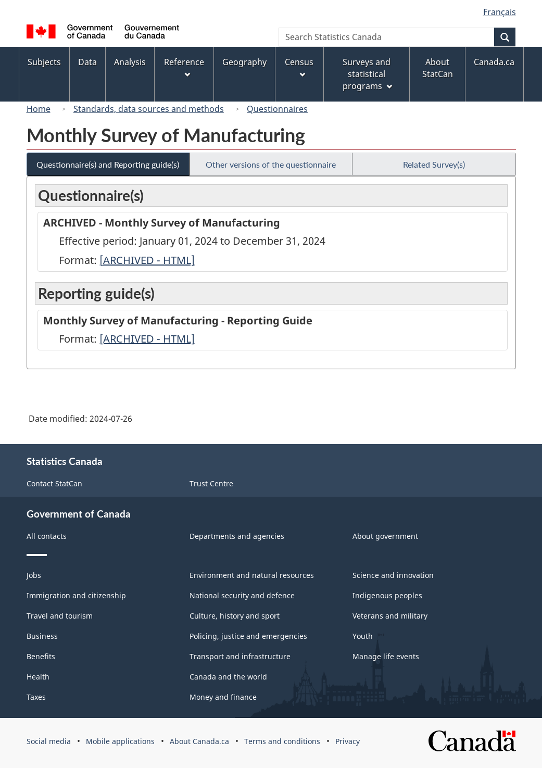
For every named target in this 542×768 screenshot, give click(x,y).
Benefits (41, 656)
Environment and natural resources (252, 575)
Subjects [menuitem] (44, 62)
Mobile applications (120, 741)
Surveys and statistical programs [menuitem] (367, 74)
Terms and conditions (282, 741)
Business (42, 636)
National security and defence (242, 595)
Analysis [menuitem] (130, 62)
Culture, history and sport (235, 616)
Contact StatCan (54, 483)
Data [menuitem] (87, 62)
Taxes (36, 697)
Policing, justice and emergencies (248, 636)
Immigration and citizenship (76, 595)
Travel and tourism (60, 616)
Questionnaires (277, 109)
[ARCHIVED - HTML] (147, 260)
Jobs (34, 575)
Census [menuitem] (299, 67)
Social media (49, 741)
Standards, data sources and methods (148, 109)
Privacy (347, 741)
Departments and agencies (237, 536)
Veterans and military (389, 616)
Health (38, 677)
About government (385, 536)
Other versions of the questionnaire (271, 164)
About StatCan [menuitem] (437, 68)
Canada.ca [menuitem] (494, 62)
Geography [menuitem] (244, 62)
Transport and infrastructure (240, 656)
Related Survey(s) (434, 164)
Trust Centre (211, 483)
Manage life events (385, 656)
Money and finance (223, 697)
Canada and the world (228, 677)
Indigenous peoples (387, 595)
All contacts (47, 536)
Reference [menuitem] (184, 67)
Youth (362, 636)
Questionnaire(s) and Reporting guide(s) (107, 164)
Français (499, 12)
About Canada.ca (199, 741)
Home (39, 109)
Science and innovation (393, 575)
